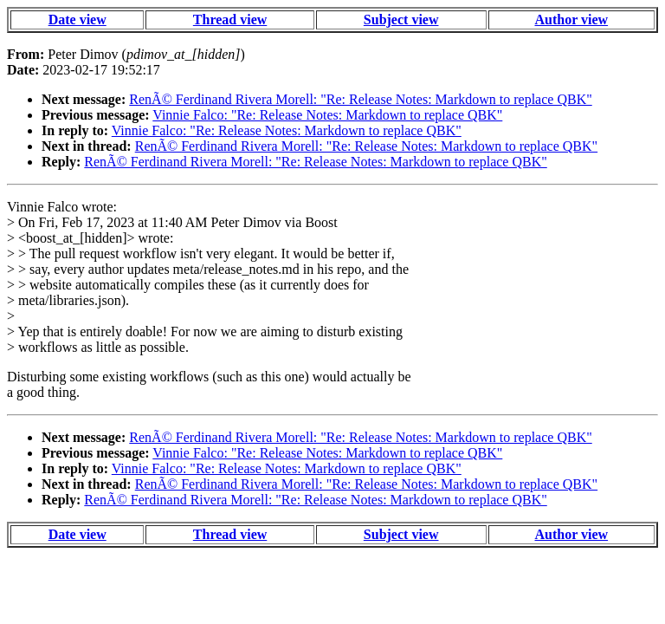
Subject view (401, 19)
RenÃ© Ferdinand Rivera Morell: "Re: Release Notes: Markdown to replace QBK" (360, 99)
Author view (572, 19)
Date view (77, 19)
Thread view (230, 19)
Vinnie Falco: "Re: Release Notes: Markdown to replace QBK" (327, 114)
